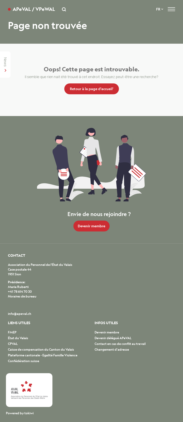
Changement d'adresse (112, 349)
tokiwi (29, 413)
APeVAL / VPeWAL (34, 9)
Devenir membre (91, 226)
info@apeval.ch (19, 314)
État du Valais (18, 338)
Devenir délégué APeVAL (113, 338)
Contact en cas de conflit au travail (120, 344)
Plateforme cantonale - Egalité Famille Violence (42, 355)
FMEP (12, 332)
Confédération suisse (23, 361)
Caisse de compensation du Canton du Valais (41, 349)
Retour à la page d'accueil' (91, 89)
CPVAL (13, 344)
